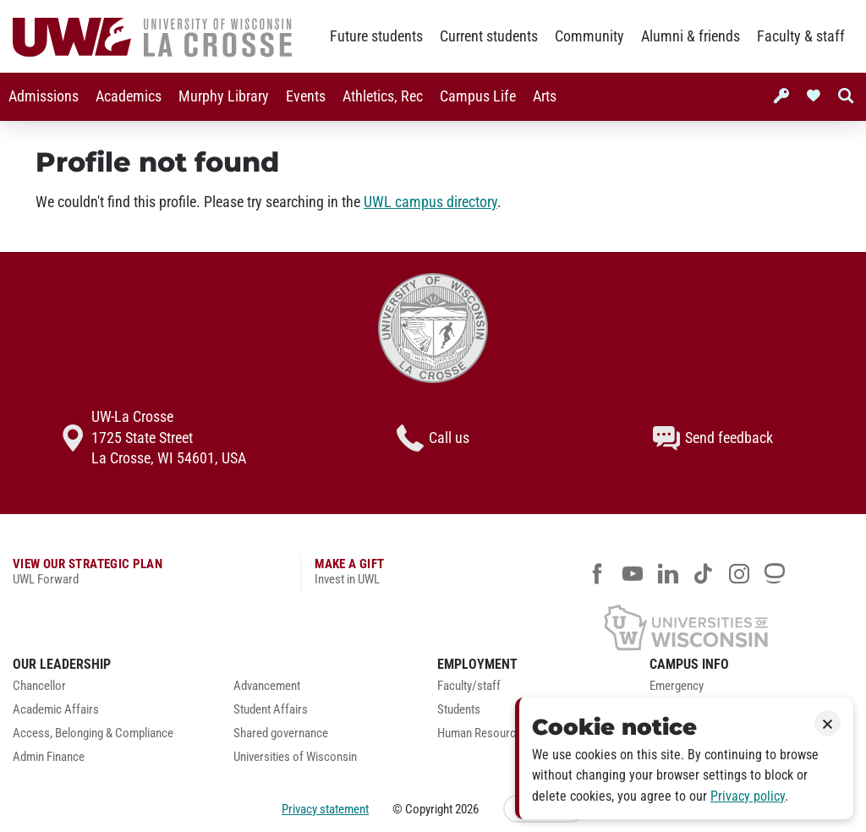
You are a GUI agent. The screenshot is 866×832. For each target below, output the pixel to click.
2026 (467, 809)
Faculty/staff (469, 686)
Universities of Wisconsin (295, 757)
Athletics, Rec (383, 96)
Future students (376, 36)
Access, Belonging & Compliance (93, 733)
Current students (489, 36)
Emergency (677, 686)
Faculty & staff (801, 36)
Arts (544, 96)
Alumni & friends (690, 36)
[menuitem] (43, 97)
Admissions (43, 96)
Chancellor (39, 686)
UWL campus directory (430, 202)
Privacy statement (325, 809)
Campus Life (478, 96)
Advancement (266, 686)
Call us (433, 438)
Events (306, 96)
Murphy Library (223, 96)
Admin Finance (49, 757)
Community (589, 36)
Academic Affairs (56, 710)
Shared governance (280, 733)
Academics (129, 96)
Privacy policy (747, 796)
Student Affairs (270, 710)
